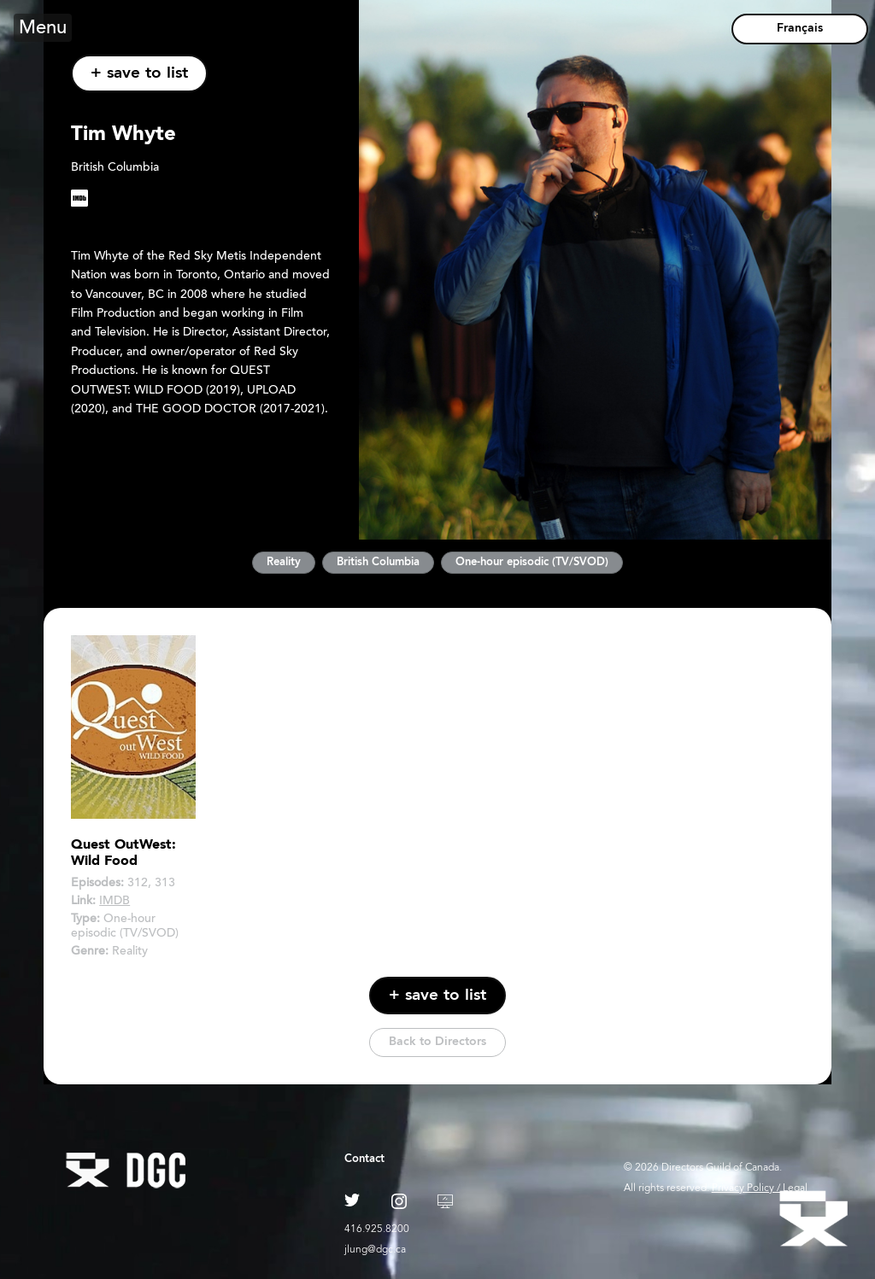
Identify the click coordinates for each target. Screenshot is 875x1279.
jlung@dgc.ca (375, 1250)
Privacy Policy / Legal (759, 1188)
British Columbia (378, 562)
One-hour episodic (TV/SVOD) (531, 562)
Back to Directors (437, 1042)
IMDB (114, 902)
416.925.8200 (376, 1229)
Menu (43, 29)
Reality (284, 562)
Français (800, 28)
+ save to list (139, 73)
